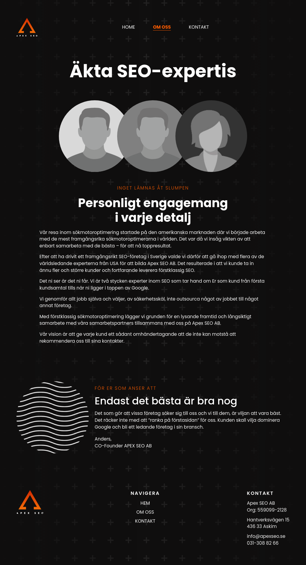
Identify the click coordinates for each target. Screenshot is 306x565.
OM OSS (145, 512)
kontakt (199, 27)
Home (128, 27)
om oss (162, 27)
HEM (145, 503)
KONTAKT (145, 521)
